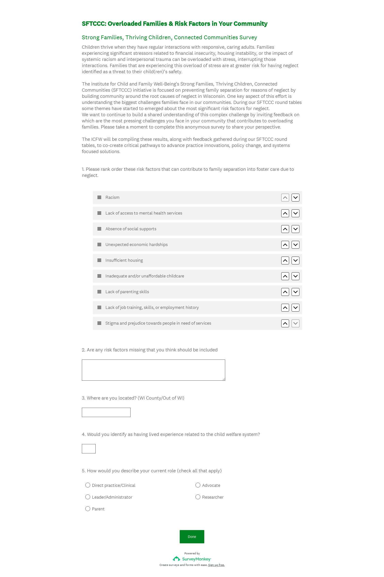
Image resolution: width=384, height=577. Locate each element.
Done (192, 512)
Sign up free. (216, 541)
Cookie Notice (199, 565)
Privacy (181, 565)
